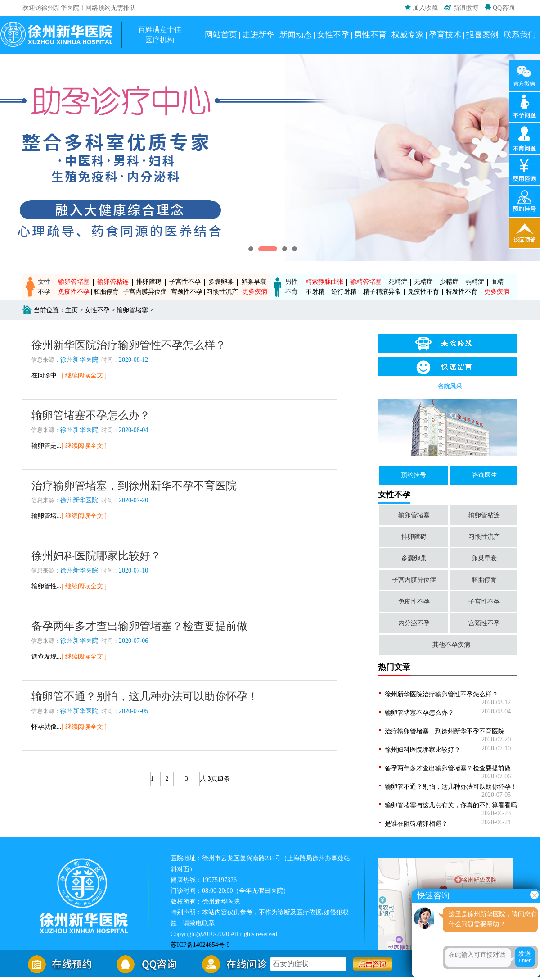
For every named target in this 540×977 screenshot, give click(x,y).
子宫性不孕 (185, 281)
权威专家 (408, 34)
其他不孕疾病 (451, 644)
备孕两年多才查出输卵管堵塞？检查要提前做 (448, 768)
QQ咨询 (499, 7)
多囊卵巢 (221, 281)
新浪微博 (461, 8)
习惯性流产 (222, 291)
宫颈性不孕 (186, 291)
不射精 (315, 291)
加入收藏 (421, 7)
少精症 (449, 281)
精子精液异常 (382, 291)
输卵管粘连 (113, 281)
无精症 (423, 281)
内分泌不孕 (414, 623)
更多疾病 (254, 291)
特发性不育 (461, 291)
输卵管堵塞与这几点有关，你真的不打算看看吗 (451, 805)
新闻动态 (295, 34)
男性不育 (370, 34)
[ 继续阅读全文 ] (84, 375)
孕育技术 (445, 34)
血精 (497, 281)
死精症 (397, 281)
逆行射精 (343, 291)
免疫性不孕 (74, 291)
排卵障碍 (149, 281)
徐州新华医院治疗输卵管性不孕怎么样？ (441, 694)
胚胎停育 (106, 291)
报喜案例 (482, 34)
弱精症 (474, 281)
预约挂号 (413, 475)
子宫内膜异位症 (145, 291)
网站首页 (221, 34)
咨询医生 (484, 475)
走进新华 (258, 34)
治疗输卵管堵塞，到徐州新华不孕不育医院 (444, 731)
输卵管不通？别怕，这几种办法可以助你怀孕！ (451, 786)
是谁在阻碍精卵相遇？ (416, 823)
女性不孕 (333, 34)
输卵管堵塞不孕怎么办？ (419, 712)
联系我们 (520, 34)
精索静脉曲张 (324, 281)
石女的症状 (291, 964)
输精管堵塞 (366, 281)
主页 (71, 310)
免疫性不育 (423, 291)
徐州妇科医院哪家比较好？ (422, 749)
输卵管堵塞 (74, 281)
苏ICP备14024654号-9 (200, 944)
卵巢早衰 (253, 281)
